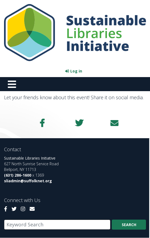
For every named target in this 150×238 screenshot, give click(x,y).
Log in (76, 71)
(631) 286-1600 (17, 175)
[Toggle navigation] (11, 84)
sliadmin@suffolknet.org (28, 180)
